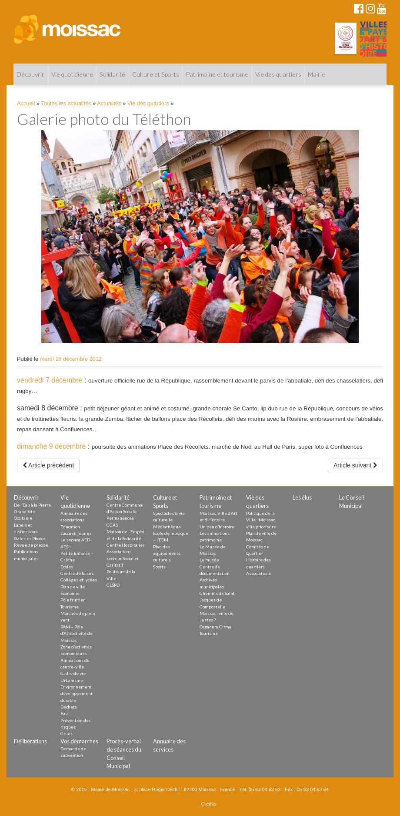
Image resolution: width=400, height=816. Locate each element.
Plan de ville (72, 586)
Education (70, 526)
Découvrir (30, 74)
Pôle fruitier (72, 599)
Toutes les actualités (66, 103)
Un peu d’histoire (217, 526)
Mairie (316, 74)
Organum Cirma (215, 626)
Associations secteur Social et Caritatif (123, 558)
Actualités (109, 103)
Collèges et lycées (78, 579)
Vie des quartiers (278, 74)
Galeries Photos (30, 538)
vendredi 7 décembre (49, 380)
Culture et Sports (155, 74)
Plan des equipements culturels (166, 553)
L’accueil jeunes (75, 533)
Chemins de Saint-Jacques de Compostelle (218, 600)
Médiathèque (167, 526)
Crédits (209, 803)
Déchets (68, 706)
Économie (70, 593)
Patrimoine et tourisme (217, 74)
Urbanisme (71, 680)
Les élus (302, 497)
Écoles (66, 566)
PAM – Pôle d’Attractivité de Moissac (76, 633)
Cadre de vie (73, 673)
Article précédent (48, 465)
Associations (258, 573)
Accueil (26, 103)
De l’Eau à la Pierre (32, 504)
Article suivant (355, 465)
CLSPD (113, 585)
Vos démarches (79, 741)
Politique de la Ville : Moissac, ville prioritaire (261, 519)
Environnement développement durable (76, 693)
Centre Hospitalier (125, 544)
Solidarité (112, 74)
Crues (66, 733)
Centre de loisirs (77, 573)
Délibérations (30, 741)
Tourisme (69, 606)
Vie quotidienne (72, 74)
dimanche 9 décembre (51, 446)
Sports (159, 566)
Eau (64, 713)
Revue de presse (31, 544)
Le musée (209, 559)
